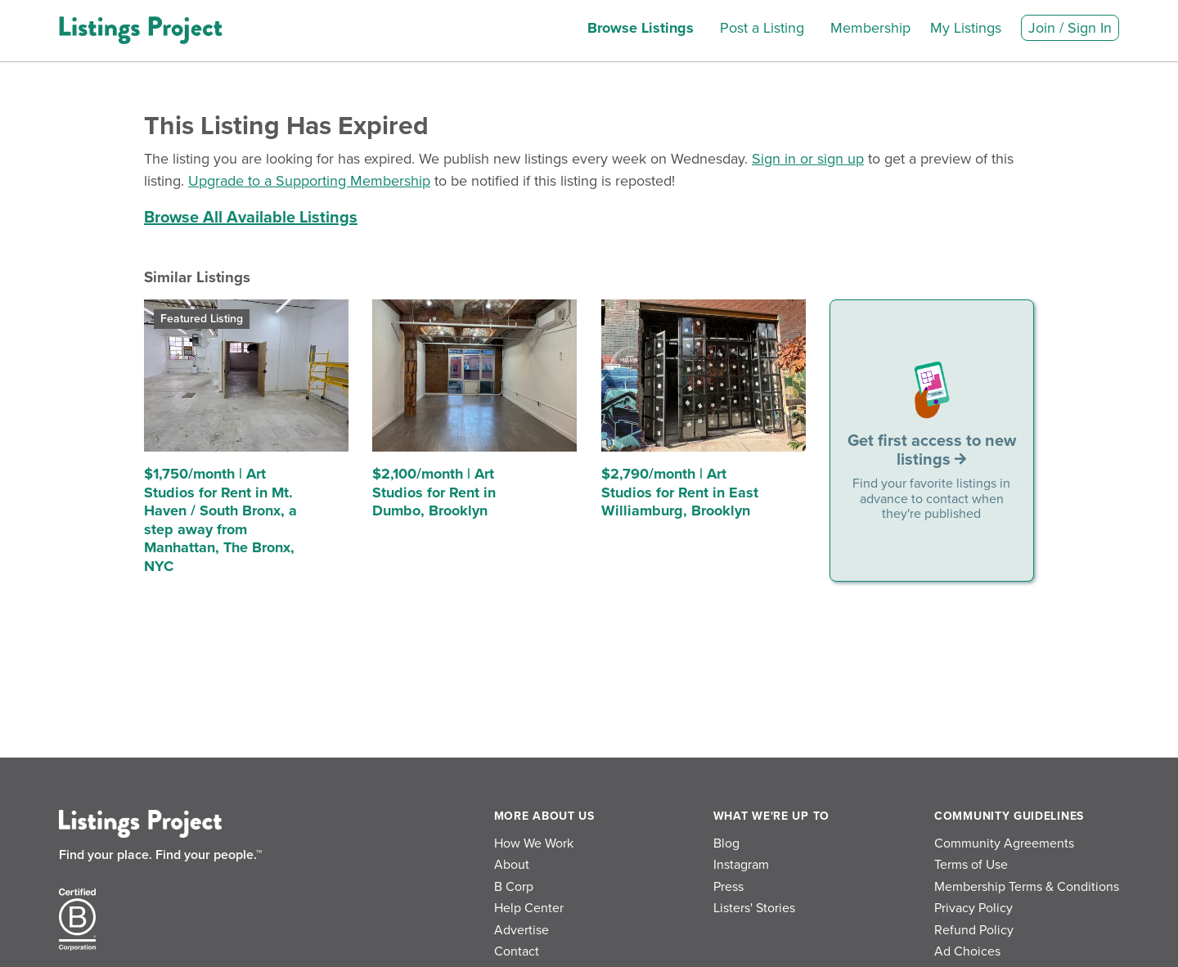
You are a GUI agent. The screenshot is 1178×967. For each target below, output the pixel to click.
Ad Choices (967, 951)
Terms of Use (971, 865)
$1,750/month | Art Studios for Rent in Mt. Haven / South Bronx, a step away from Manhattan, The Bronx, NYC (220, 520)
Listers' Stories (754, 908)
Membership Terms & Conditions (1026, 887)
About (511, 865)
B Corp (513, 887)
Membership (870, 28)
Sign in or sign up (808, 159)
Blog (726, 843)
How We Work (533, 843)
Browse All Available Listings (250, 217)
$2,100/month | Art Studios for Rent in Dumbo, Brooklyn (434, 492)
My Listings (965, 28)
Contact (516, 951)
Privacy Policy (973, 908)
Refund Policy (974, 930)
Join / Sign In (1070, 28)
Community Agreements (1004, 843)
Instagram (741, 865)
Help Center (529, 908)
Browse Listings (640, 28)
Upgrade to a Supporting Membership (309, 181)
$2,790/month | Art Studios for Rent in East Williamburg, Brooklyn (679, 492)
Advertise (521, 930)
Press (728, 887)
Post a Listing (762, 28)
